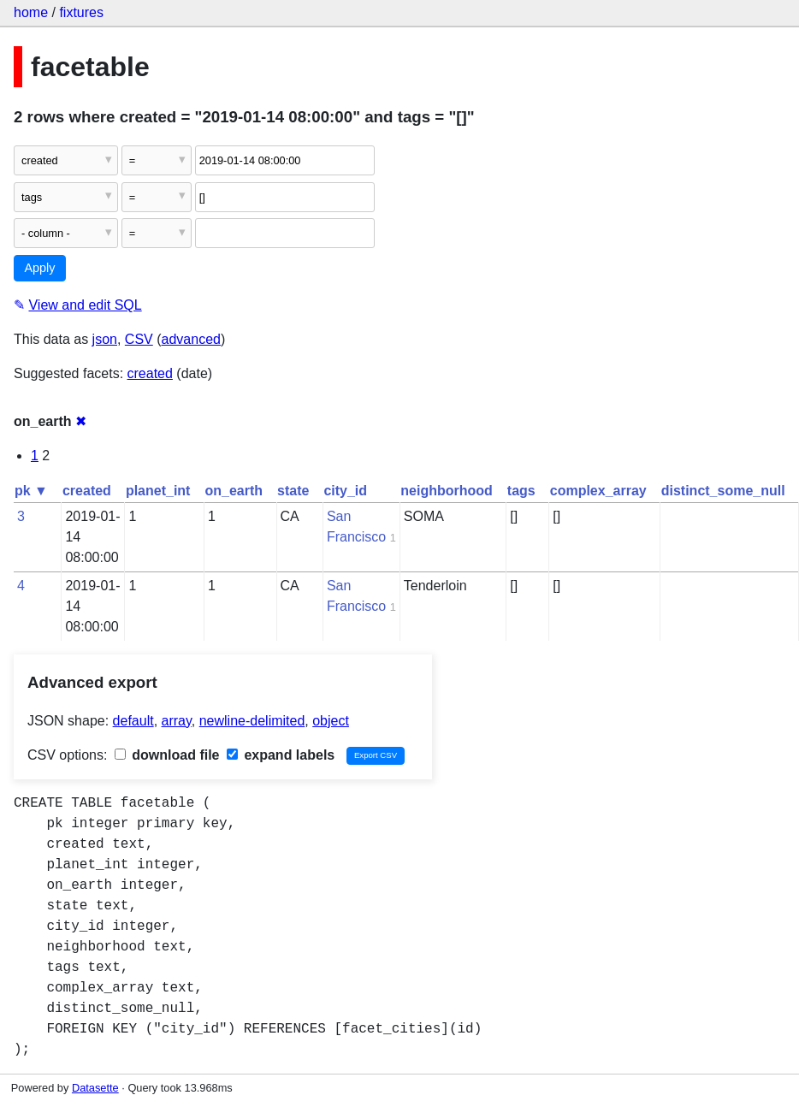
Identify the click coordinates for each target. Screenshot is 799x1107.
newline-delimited (252, 720)
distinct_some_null (723, 490)
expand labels (280, 755)
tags (521, 490)
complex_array (598, 490)
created (150, 373)
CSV (139, 339)
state (293, 490)
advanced (191, 339)
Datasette (95, 1087)
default (133, 720)
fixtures (81, 12)
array (177, 720)
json (104, 339)
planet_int (158, 490)
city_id (345, 490)
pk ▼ (31, 490)
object (330, 720)
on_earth (233, 490)
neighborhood (446, 490)
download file (167, 755)
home (31, 12)
